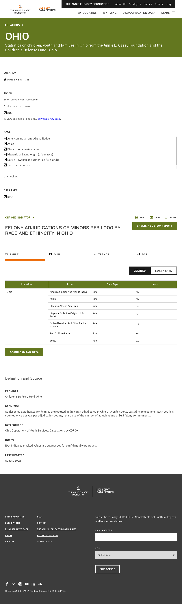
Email (155, 217)
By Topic (110, 12)
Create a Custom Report (154, 226)
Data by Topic (12, 523)
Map (57, 254)
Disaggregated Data (138, 12)
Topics (148, 4)
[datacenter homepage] (47, 9)
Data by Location (15, 516)
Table (14, 254)
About (8, 535)
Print (140, 217)
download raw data (49, 119)
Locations (12, 25)
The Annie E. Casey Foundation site (56, 529)
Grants (159, 4)
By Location (87, 12)
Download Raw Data (24, 352)
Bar (145, 254)
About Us (120, 4)
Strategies (135, 4)
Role (98, 548)
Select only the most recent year (21, 99)
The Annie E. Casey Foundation (87, 4)
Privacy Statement (47, 535)
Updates (9, 541)
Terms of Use (44, 541)
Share (170, 217)
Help (39, 516)
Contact (42, 523)
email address (103, 530)
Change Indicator (18, 217)
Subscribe (107, 569)
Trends (103, 254)
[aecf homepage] (21, 8)
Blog (168, 4)
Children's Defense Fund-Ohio (23, 397)
